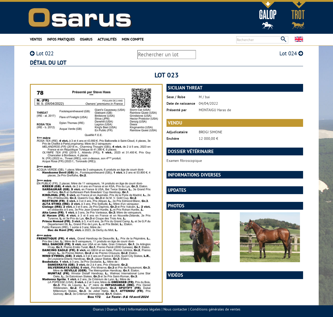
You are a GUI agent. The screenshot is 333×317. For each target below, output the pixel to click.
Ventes (36, 39)
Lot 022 (42, 53)
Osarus (86, 39)
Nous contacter (175, 309)
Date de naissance (180, 103)
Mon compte (133, 39)
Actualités (107, 39)
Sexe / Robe (175, 97)
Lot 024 (291, 53)
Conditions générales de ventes (215, 309)
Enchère (172, 138)
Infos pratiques (61, 39)
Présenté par (176, 110)
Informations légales (144, 309)
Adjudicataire (177, 132)
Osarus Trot (116, 309)
